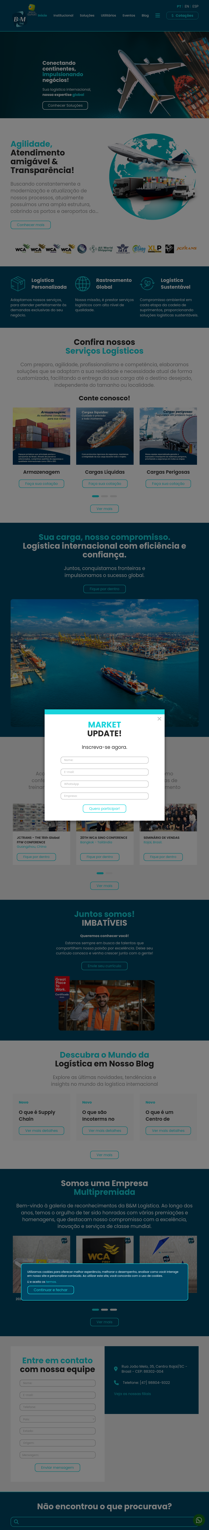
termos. (51, 1282)
